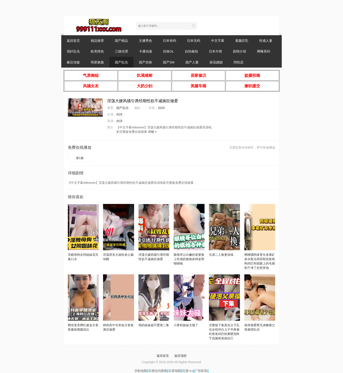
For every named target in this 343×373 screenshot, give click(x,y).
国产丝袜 (145, 62)
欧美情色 (97, 51)
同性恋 (238, 62)
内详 (119, 114)
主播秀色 (145, 40)
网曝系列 (263, 51)
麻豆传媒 (73, 62)
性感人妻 (265, 40)
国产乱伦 (121, 62)
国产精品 (121, 40)
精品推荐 (97, 40)
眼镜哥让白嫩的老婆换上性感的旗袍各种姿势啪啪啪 (189, 259)
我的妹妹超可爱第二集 (153, 325)
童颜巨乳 (241, 40)
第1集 (80, 158)
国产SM (169, 62)
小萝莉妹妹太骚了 (186, 325)
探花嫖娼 (216, 62)
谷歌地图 (140, 371)
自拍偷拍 (191, 51)
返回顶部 (180, 355)
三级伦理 (121, 51)
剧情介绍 (239, 51)
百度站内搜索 (157, 371)
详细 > (152, 131)
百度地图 (174, 371)
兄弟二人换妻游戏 (221, 254)
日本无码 (193, 40)
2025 (161, 108)
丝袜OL (168, 51)
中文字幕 (217, 40)
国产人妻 (192, 62)
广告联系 (201, 371)
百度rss (187, 371)
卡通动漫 (145, 51)
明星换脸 (97, 62)
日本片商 (215, 51)
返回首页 (73, 40)
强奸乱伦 (73, 51)
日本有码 (169, 40)
